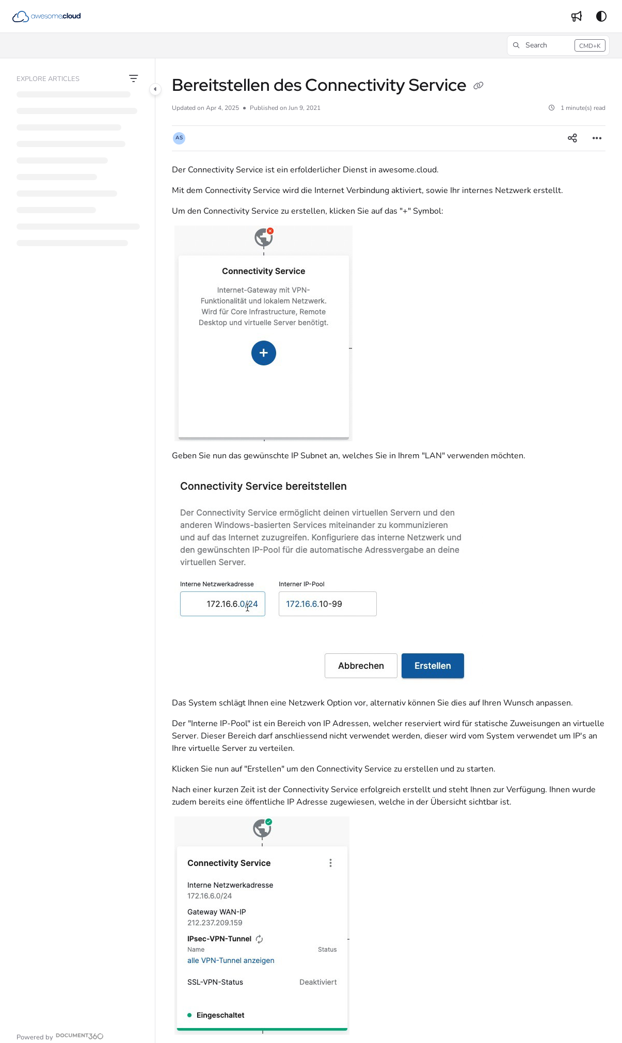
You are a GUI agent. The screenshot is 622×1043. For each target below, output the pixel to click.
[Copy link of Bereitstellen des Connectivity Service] (478, 86)
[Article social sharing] (572, 138)
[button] (46, 16)
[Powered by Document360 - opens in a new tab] (60, 1036)
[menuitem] (576, 16)
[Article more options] (597, 138)
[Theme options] (601, 16)
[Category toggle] (155, 89)
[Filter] (133, 79)
